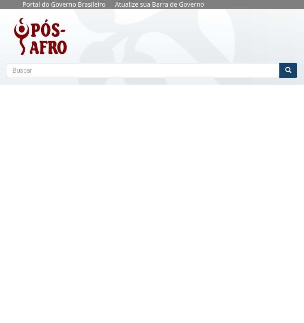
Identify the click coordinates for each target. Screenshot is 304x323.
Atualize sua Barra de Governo (159, 4)
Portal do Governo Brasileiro (63, 4)
